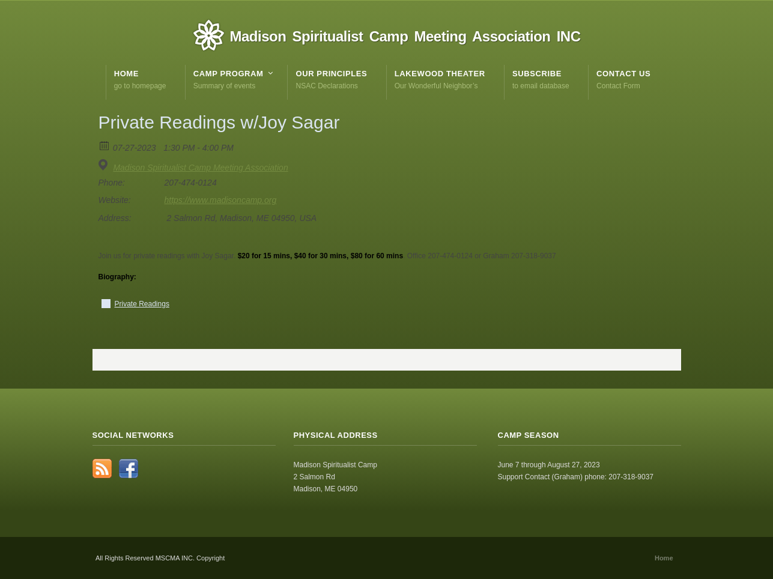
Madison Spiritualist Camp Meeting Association (200, 167)
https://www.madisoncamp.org (221, 200)
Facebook (128, 468)
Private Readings (142, 304)
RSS (102, 468)
